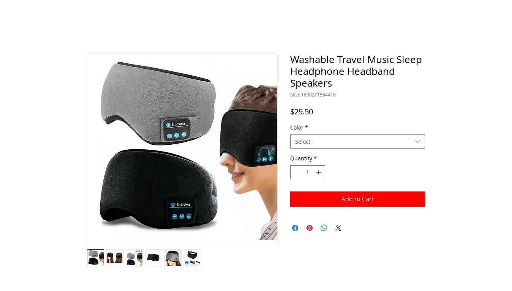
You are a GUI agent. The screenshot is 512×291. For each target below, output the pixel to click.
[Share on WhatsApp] (324, 227)
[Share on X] (338, 227)
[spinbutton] (307, 172)
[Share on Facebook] (295, 227)
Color (299, 127)
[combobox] (357, 141)
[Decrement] (296, 172)
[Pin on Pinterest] (309, 227)
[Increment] (319, 172)
